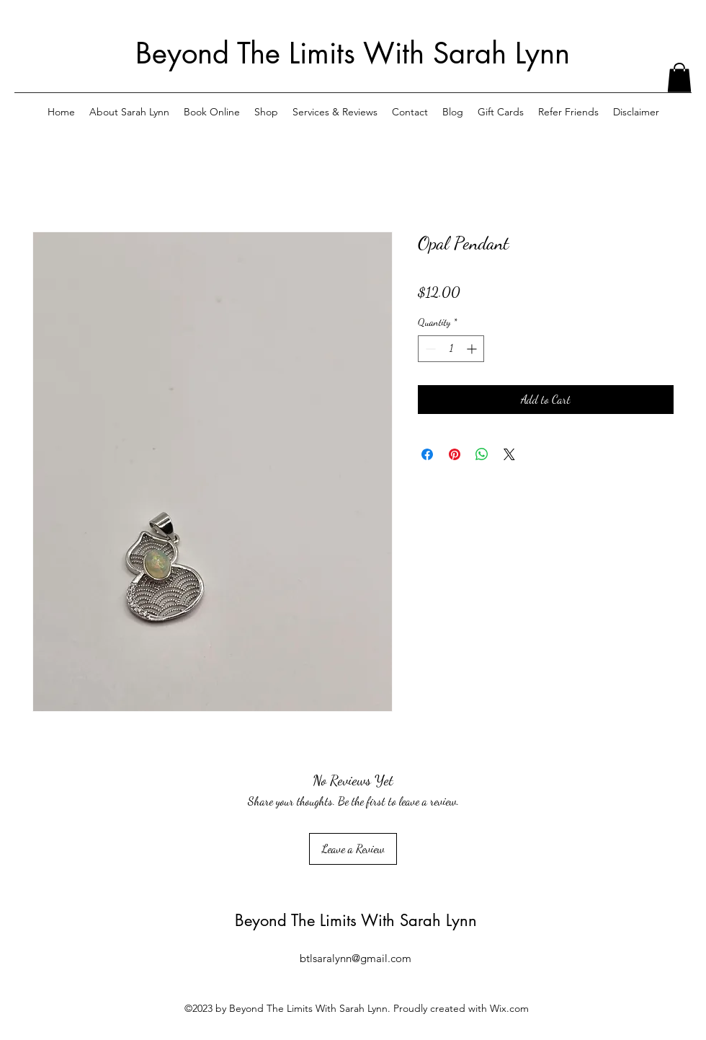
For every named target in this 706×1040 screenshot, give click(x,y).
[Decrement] (429, 348)
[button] (679, 77)
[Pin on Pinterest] (454, 454)
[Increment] (473, 348)
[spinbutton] (451, 348)
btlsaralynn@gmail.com (355, 958)
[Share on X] (509, 454)
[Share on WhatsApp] (482, 454)
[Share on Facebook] (427, 454)
